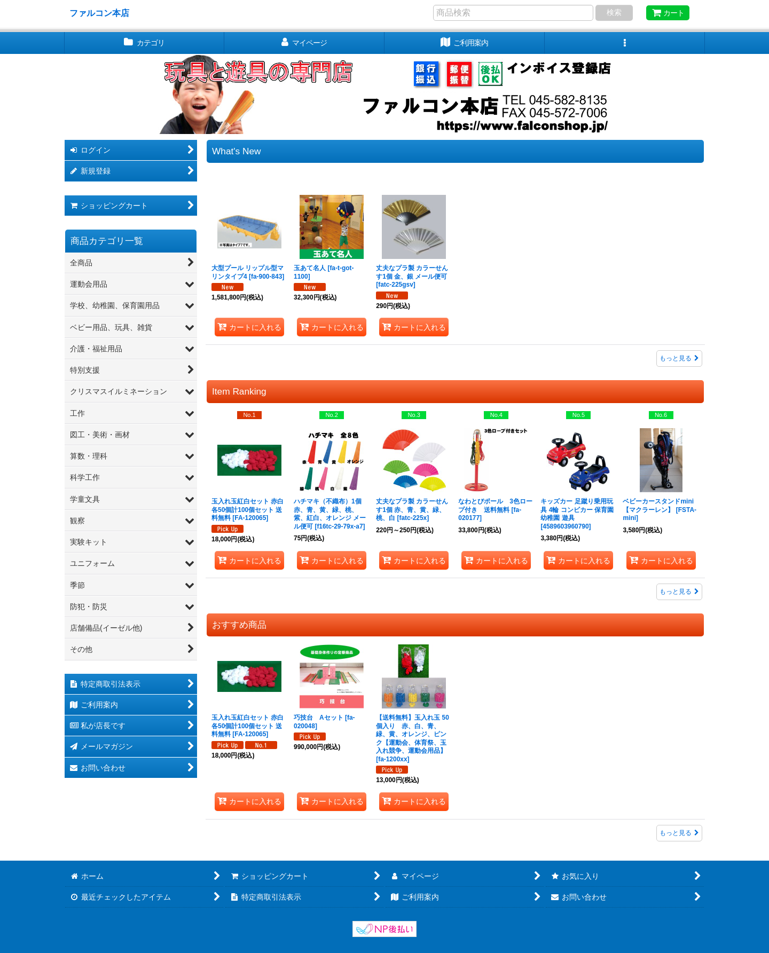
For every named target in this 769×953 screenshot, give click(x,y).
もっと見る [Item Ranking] (679, 591)
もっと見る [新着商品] (679, 358)
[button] (625, 43)
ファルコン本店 (103, 13)
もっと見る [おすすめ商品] (679, 833)
